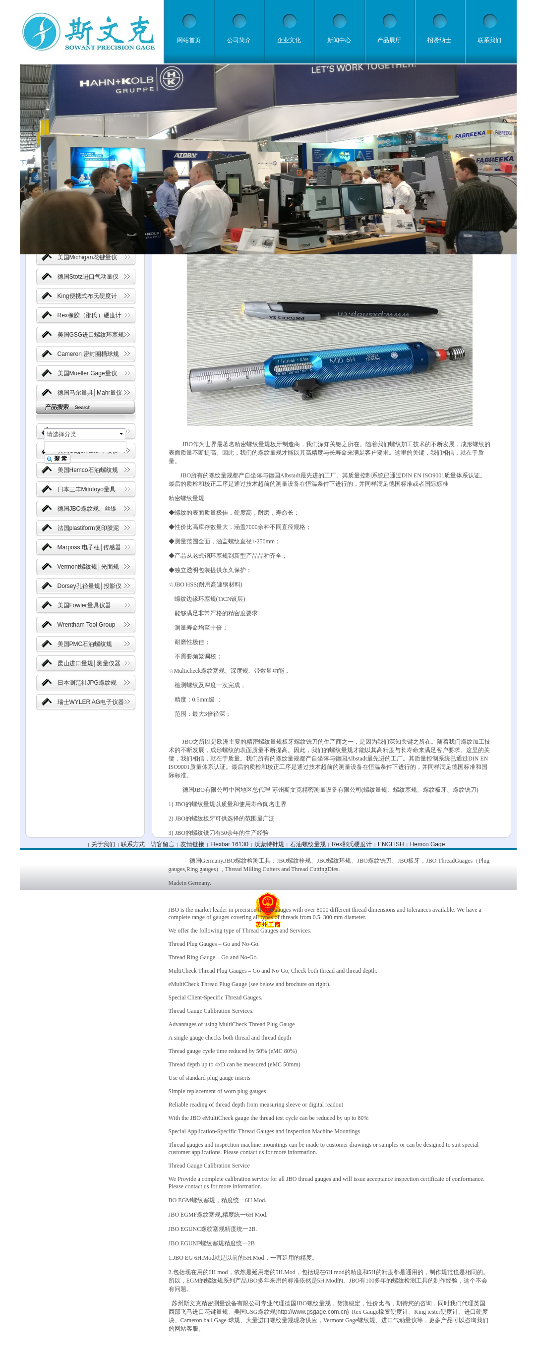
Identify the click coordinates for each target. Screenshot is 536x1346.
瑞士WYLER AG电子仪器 (91, 702)
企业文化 (289, 40)
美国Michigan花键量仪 (87, 257)
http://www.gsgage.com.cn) (313, 1311)
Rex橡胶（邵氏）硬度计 (89, 315)
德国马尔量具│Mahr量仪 (90, 392)
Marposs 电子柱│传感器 (89, 547)
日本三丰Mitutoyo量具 (87, 489)
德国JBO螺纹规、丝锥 (87, 508)
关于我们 (103, 844)
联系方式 (133, 844)
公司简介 (239, 40)
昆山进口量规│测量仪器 (89, 663)
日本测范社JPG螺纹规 (87, 682)
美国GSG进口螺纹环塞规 (91, 334)
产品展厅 (389, 40)
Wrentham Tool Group (87, 624)
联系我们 (489, 40)
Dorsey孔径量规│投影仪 (90, 586)
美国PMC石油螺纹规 (85, 644)
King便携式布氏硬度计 (87, 296)
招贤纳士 (439, 40)
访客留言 (163, 844)
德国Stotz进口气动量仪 (88, 276)
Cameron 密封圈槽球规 (88, 354)
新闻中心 (339, 40)
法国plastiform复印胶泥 (88, 528)
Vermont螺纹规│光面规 (88, 566)
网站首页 (189, 40)
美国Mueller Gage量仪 (87, 373)
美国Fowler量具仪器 (84, 605)
